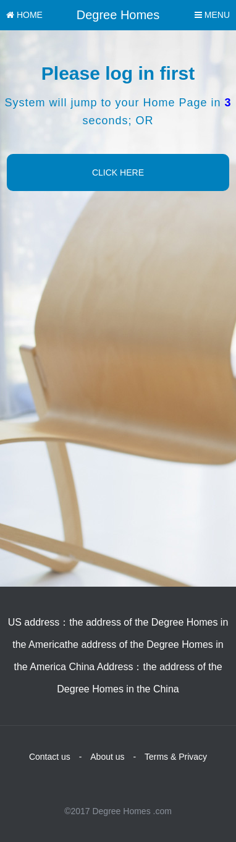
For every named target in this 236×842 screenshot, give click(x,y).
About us (107, 757)
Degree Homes (118, 15)
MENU (212, 15)
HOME (24, 15)
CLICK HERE (118, 172)
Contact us (49, 757)
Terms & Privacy (176, 757)
